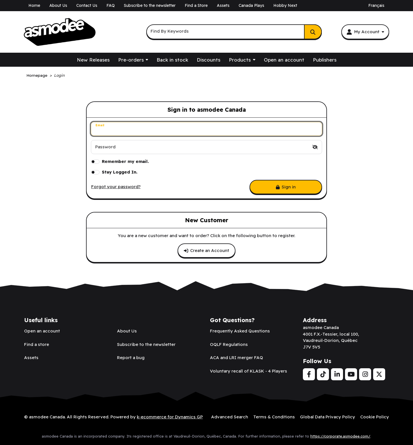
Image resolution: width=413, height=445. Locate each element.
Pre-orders (131, 60)
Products (240, 60)
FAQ (110, 5)
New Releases (93, 60)
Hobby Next (285, 5)
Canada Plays (251, 5)
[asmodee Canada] (60, 32)
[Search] (313, 31)
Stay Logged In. (119, 172)
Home (34, 5)
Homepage (36, 75)
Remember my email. (125, 161)
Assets (223, 5)
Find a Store (196, 5)
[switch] (315, 147)
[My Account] (365, 31)
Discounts (208, 60)
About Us (58, 5)
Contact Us (86, 5)
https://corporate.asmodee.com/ (340, 436)
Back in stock (172, 60)
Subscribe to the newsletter (150, 5)
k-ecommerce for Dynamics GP (170, 417)
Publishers (324, 60)
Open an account (284, 60)
